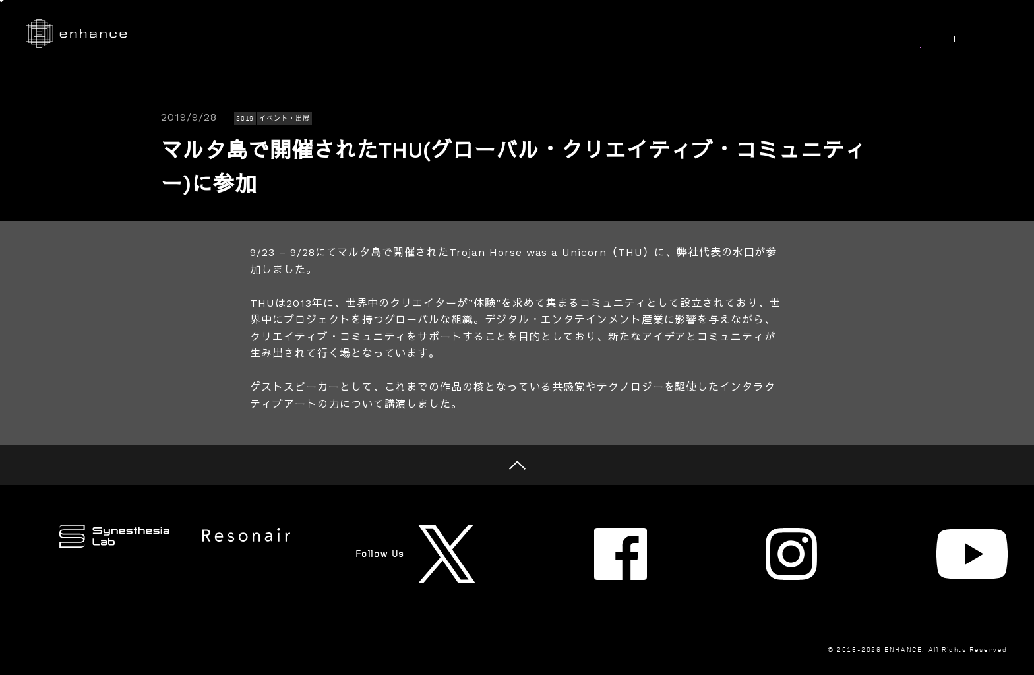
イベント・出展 (284, 118)
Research (593, 33)
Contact (888, 576)
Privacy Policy (972, 576)
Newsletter (812, 576)
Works (525, 33)
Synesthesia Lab (686, 33)
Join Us (852, 33)
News (914, 33)
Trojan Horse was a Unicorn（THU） (551, 252)
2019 (245, 118)
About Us (781, 33)
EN (994, 34)
